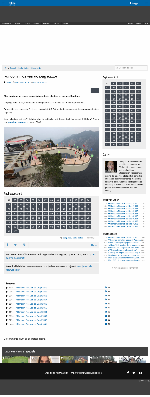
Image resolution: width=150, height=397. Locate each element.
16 (15, 204)
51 (57, 213)
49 (45, 213)
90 (39, 227)
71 (9, 222)
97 (82, 227)
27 (82, 204)
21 (45, 204)
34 (39, 209)
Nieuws (17, 23)
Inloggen (134, 3)
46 (27, 213)
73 (21, 222)
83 (82, 222)
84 (88, 222)
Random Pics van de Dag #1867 (124, 211)
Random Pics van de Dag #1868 (124, 209)
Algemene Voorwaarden (56, 372)
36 (51, 209)
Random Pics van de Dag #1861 (124, 226)
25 (70, 204)
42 (88, 209)
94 (64, 227)
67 (70, 218)
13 (82, 200)
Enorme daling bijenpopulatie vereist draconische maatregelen (125, 243)
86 (15, 227)
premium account (17, 122)
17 (21, 204)
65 (57, 218)
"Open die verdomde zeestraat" (123, 250)
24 (64, 204)
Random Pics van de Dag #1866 (124, 214)
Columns (27, 23)
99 (9, 231)
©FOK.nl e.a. (144, 381)
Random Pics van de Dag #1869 (124, 206)
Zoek (146, 23)
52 (64, 213)
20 (39, 204)
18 (27, 204)
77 (45, 222)
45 (21, 213)
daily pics (67, 238)
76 (39, 222)
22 (51, 204)
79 (57, 222)
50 (51, 213)
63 (45, 218)
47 (33, 213)
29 (9, 209)
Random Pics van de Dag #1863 (124, 221)
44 (15, 213)
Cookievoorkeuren (93, 372)
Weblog (138, 23)
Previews (46, 23)
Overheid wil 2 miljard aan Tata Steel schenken (125, 248)
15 (9, 204)
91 (45, 227)
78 (51, 222)
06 (39, 200)
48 (39, 213)
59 (21, 218)
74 (27, 222)
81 (70, 222)
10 (64, 200)
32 (27, 209)
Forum (130, 23)
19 (33, 204)
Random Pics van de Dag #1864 (124, 219)
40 (76, 209)
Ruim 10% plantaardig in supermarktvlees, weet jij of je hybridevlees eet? (126, 245)
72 (15, 222)
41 (82, 209)
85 (9, 227)
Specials (56, 23)
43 (9, 213)
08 (51, 200)
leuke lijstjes (78, 238)
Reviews (36, 23)
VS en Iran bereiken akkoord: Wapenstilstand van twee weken (125, 240)
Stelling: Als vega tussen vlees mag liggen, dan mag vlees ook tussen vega (125, 253)
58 (15, 218)
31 (21, 209)
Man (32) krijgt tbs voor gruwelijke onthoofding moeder (125, 260)
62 (39, 218)
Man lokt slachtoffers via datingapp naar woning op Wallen (125, 258)
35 (45, 209)
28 (88, 204)
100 (15, 231)
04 (27, 200)
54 (76, 213)
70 (88, 218)
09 (57, 200)
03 (21, 200)
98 (88, 227)
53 (70, 213)
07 (45, 200)
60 (27, 218)
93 (57, 227)
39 (70, 209)
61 (33, 218)
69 (82, 218)
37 (57, 209)
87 (21, 227)
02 (15, 200)
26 (76, 204)
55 (82, 213)
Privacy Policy (76, 372)
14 (88, 200)
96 (76, 227)
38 (64, 209)
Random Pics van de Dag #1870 (124, 204)
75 (33, 222)
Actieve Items (6, 23)
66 (64, 218)
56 (88, 213)
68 (76, 218)
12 (76, 200)
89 (33, 227)
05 (33, 200)
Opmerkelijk (36, 68)
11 (70, 200)
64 (51, 218)
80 (64, 222)
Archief (65, 23)
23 (57, 204)
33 (33, 209)
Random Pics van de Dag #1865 (124, 216)
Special (13, 68)
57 (9, 218)
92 (51, 227)
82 (76, 222)
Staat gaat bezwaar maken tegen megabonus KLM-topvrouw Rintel (125, 255)
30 (15, 209)
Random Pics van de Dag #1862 (124, 224)
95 (70, 227)
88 (27, 227)
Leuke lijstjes (23, 68)
